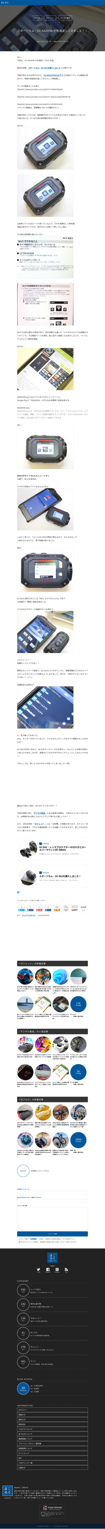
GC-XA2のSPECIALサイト (54, 75)
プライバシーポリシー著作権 (29, 1444)
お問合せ (21, 1468)
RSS (66, 1270)
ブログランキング (25, 1429)
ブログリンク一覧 (25, 1463)
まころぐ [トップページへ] (5, 2)
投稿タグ (21, 1415)
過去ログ (21, 1419)
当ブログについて (25, 1434)
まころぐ (51, 1526)
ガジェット (39, 823)
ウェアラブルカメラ (28, 915)
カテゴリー (22, 1410)
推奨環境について (25, 1439)
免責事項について (25, 1448)
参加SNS (21, 1424)
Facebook (47, 1270)
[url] (52, 1201)
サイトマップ (23, 1453)
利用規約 (33, 1239)
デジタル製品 (39, 813)
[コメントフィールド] (52, 1219)
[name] (52, 1193)
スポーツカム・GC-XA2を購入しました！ (45, 67)
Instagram (57, 1270)
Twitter (39, 1270)
